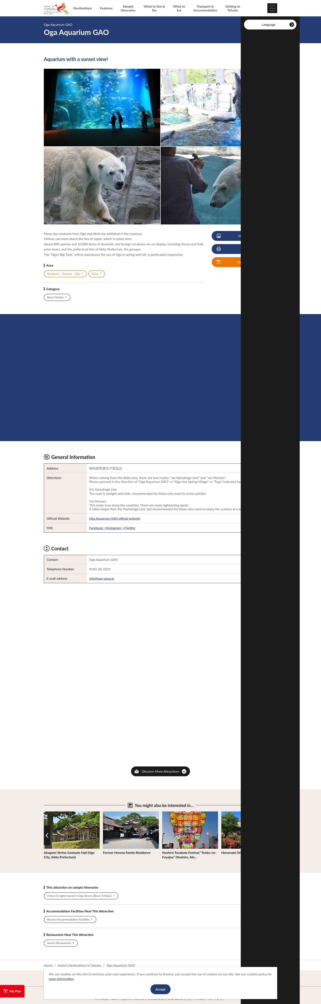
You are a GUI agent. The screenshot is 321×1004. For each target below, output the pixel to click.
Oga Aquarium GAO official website (114, 518)
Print (234, 249)
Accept (160, 989)
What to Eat (179, 8)
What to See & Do (154, 8)
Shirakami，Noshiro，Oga (65, 274)
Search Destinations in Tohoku (79, 965)
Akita (97, 274)
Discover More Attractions (160, 771)
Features (106, 8)
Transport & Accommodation (205, 8)
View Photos (236, 236)
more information (61, 979)
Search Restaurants (61, 943)
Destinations (82, 8)
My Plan (12, 991)
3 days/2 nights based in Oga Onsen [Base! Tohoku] (81, 896)
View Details (53, 813)
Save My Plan (237, 262)
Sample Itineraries (128, 8)
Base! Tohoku (57, 297)
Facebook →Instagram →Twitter (112, 528)
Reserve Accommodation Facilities (70, 919)
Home (48, 965)
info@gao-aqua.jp (101, 578)
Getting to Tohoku (232, 8)
